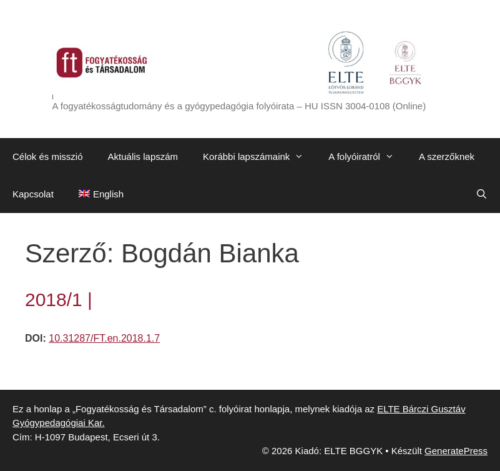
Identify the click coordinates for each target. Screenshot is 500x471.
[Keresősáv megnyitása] (481, 194)
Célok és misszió (47, 156)
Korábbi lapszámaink (259, 157)
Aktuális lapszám (143, 156)
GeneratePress (456, 450)
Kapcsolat (33, 194)
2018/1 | (58, 299)
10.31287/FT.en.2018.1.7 (104, 338)
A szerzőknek (446, 156)
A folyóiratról (367, 157)
